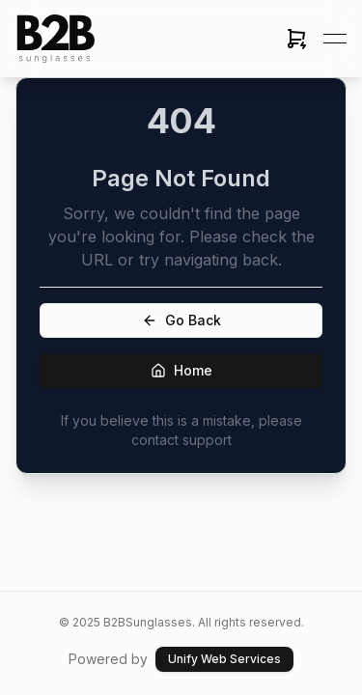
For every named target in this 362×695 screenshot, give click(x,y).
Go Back (181, 320)
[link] (56, 38)
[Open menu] (335, 39)
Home (181, 370)
